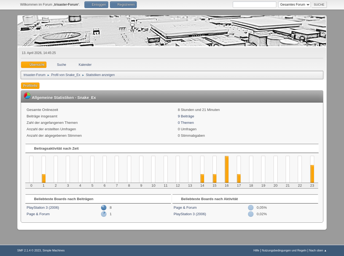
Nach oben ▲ (318, 250)
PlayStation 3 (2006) (43, 207)
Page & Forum (38, 214)
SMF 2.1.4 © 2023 (29, 250)
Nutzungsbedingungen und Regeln (284, 250)
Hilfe (256, 250)
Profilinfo (30, 86)
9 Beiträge (186, 116)
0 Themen (186, 123)
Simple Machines (53, 250)
